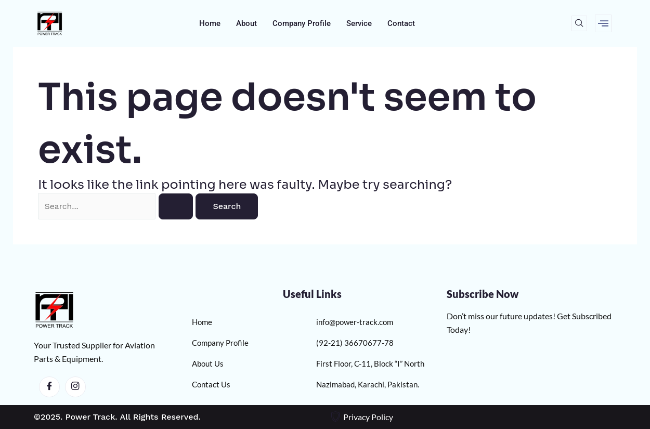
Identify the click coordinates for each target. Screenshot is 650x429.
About (246, 23)
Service (359, 23)
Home (209, 23)
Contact (401, 23)
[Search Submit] (182, 206)
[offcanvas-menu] (603, 23)
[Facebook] (49, 386)
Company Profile (301, 23)
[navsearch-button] (579, 23)
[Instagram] (75, 386)
